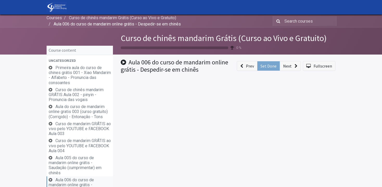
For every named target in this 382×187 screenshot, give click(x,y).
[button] (80, 60)
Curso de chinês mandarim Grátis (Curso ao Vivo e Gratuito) (224, 38)
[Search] (277, 21)
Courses (54, 17)
